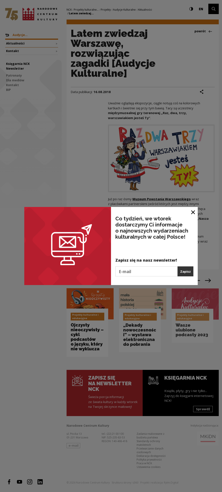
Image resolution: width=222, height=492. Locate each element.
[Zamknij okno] (193, 212)
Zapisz (185, 271)
